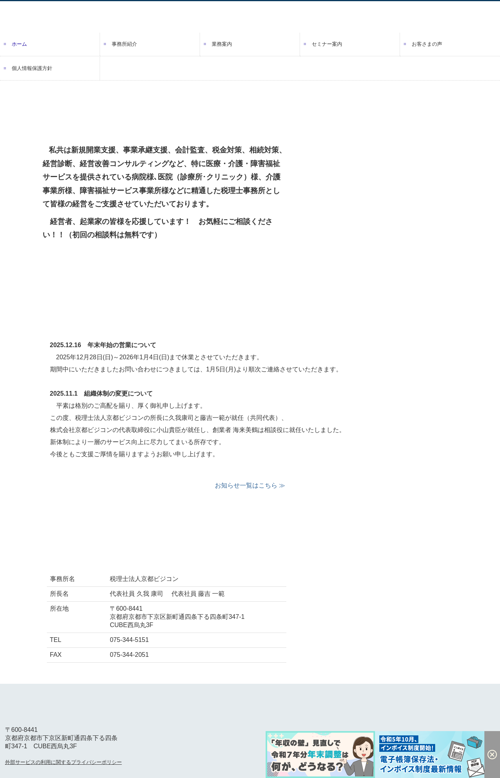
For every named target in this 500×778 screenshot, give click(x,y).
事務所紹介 (124, 44)
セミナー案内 (327, 44)
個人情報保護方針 (32, 68)
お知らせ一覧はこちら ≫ (250, 485)
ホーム (19, 44)
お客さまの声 (427, 44)
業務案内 (222, 44)
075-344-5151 (129, 639)
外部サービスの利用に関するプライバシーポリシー (63, 762)
